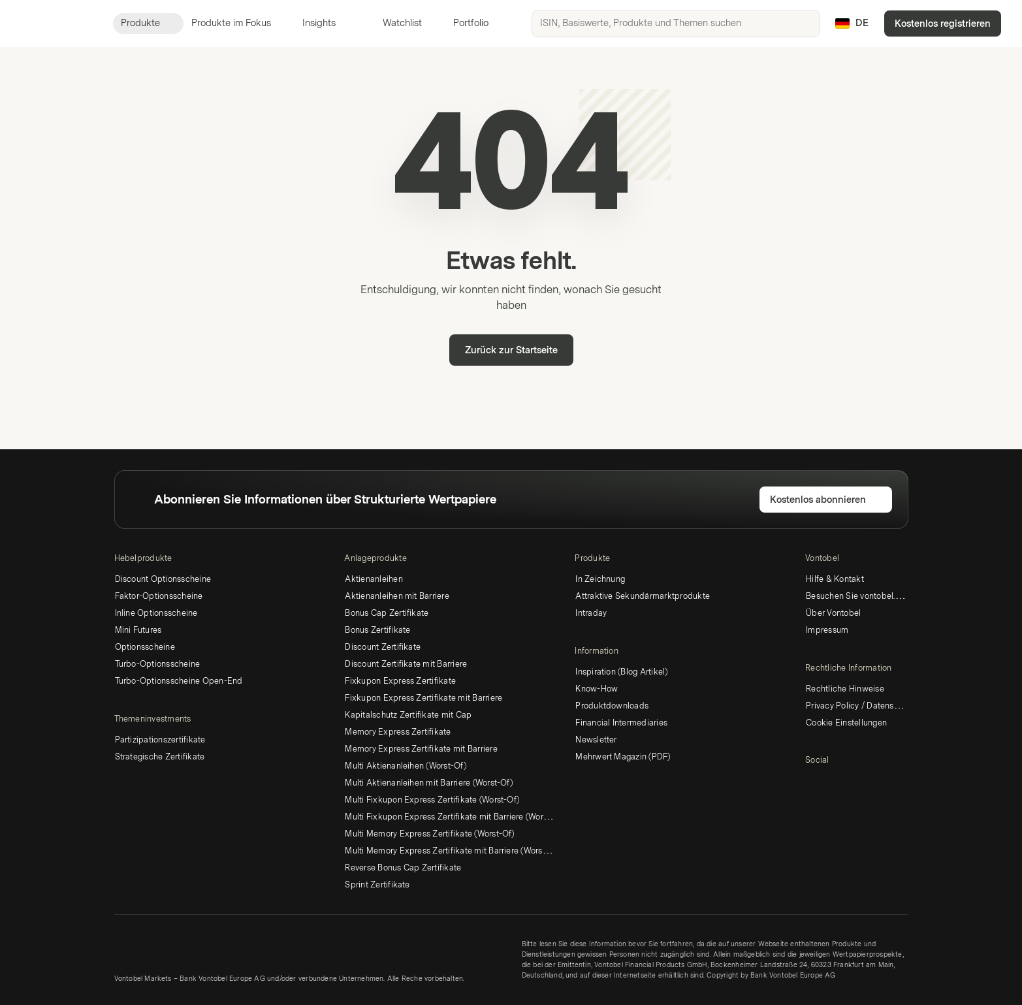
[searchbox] (676, 23)
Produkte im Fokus (239, 23)
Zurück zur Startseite (511, 350)
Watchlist (394, 23)
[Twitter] (834, 782)
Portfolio (463, 23)
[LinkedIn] (813, 782)
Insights (326, 23)
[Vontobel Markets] (56, 23)
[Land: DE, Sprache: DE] (852, 23)
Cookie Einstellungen (846, 722)
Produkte (148, 23)
